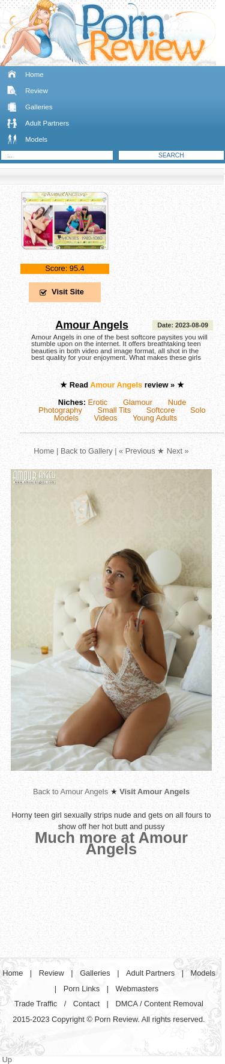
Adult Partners (47, 123)
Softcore (160, 410)
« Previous (137, 450)
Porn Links (82, 988)
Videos (106, 417)
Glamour (137, 402)
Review (36, 90)
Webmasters (137, 988)
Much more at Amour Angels (111, 843)
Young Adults (155, 417)
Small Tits (114, 410)
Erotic (98, 402)
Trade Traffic (35, 1003)
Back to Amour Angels (70, 791)
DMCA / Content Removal (159, 1003)
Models (36, 139)
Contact (86, 1003)
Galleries (38, 107)
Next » (178, 450)
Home (34, 74)
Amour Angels (91, 325)
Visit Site (68, 291)
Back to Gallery (87, 450)
